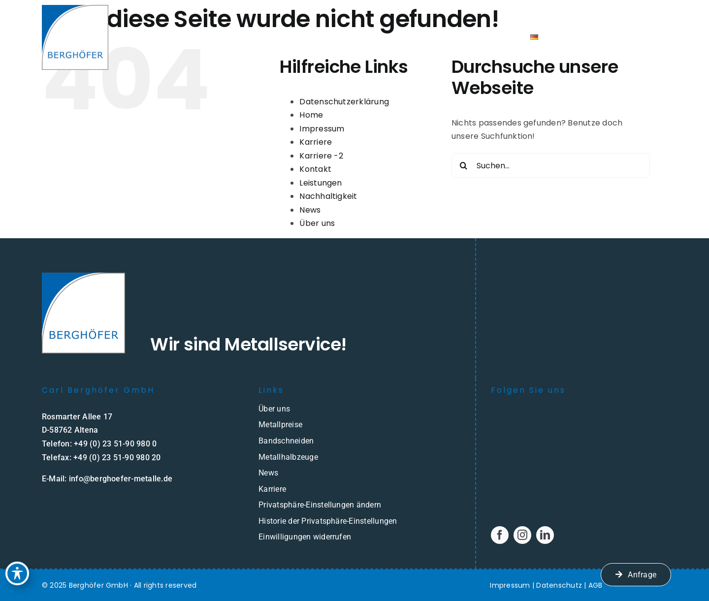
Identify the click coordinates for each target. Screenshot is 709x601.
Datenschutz (559, 585)
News (310, 210)
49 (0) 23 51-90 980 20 (119, 457)
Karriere (315, 142)
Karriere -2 (321, 155)
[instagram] (522, 535)
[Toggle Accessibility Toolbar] (17, 573)
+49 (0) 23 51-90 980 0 (115, 443)
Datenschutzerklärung (344, 101)
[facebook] (500, 535)
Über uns (317, 223)
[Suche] (463, 165)
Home (311, 115)
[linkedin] (545, 535)
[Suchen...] (550, 165)
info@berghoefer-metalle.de (120, 478)
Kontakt (315, 169)
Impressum (321, 128)
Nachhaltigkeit (328, 196)
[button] (354, 505)
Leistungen (320, 183)
